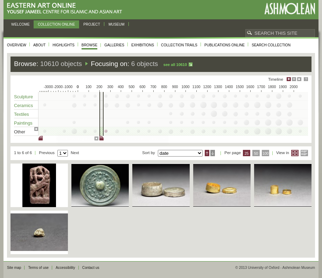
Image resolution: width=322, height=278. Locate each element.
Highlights (63, 45)
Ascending (207, 153)
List (304, 153)
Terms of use (38, 268)
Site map (14, 268)
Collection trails (179, 45)
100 (265, 153)
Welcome (20, 24)
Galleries (114, 45)
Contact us (90, 268)
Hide (299, 79)
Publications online (224, 45)
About (39, 45)
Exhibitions (142, 45)
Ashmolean (289, 8)
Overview (16, 45)
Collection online (56, 24)
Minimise (294, 79)
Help (306, 79)
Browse (90, 45)
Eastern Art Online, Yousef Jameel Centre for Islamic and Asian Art (66, 8)
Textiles (21, 114)
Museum (116, 24)
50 (256, 153)
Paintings (23, 123)
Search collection (271, 45)
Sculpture (23, 96)
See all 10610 (175, 64)
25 (247, 153)
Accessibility (65, 268)
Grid (295, 153)
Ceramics (23, 105)
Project (91, 24)
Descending (212, 153)
